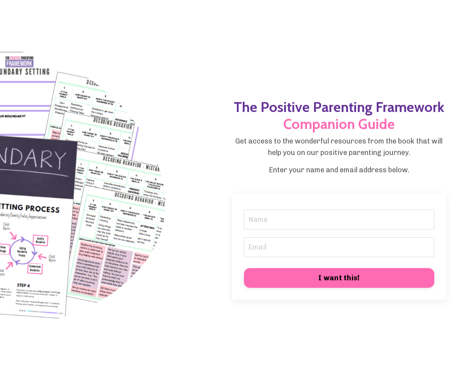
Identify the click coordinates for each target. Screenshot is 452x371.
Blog (260, 13)
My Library (226, 13)
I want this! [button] (338, 278)
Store (190, 13)
